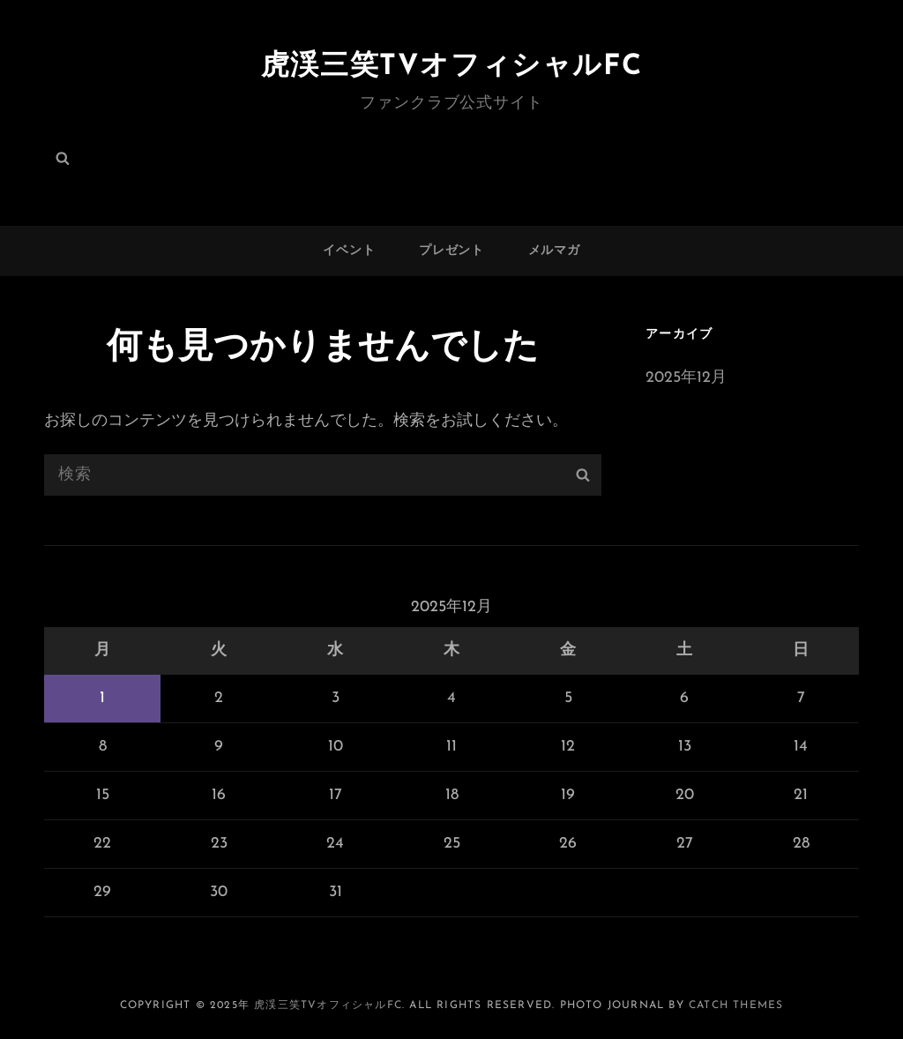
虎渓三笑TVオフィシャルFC (451, 67)
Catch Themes (736, 1005)
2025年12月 (686, 378)
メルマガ (554, 251)
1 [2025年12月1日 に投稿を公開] (102, 698)
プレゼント (451, 251)
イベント (349, 251)
